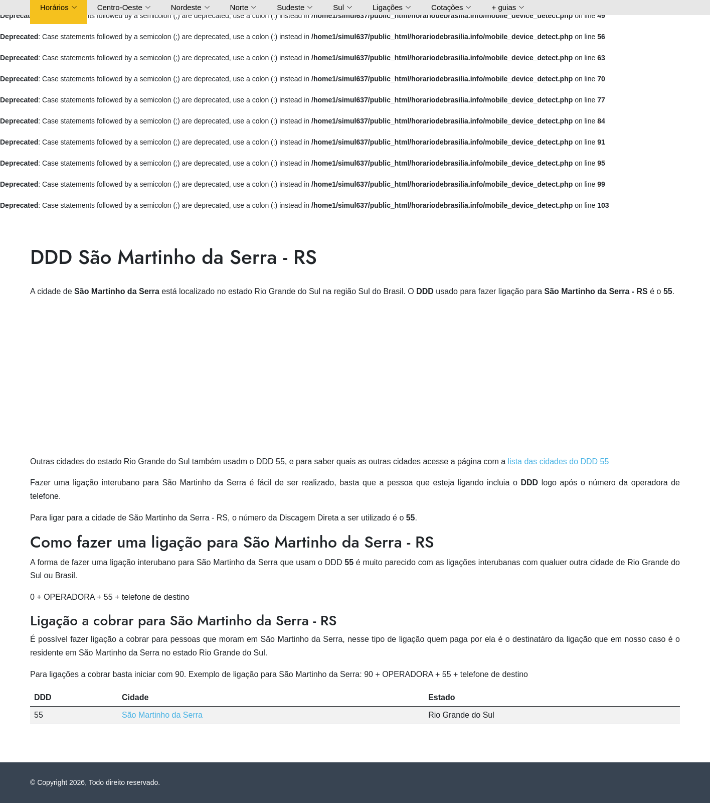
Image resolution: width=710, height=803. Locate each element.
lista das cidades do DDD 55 (558, 461)
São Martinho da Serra (162, 715)
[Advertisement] (355, 377)
